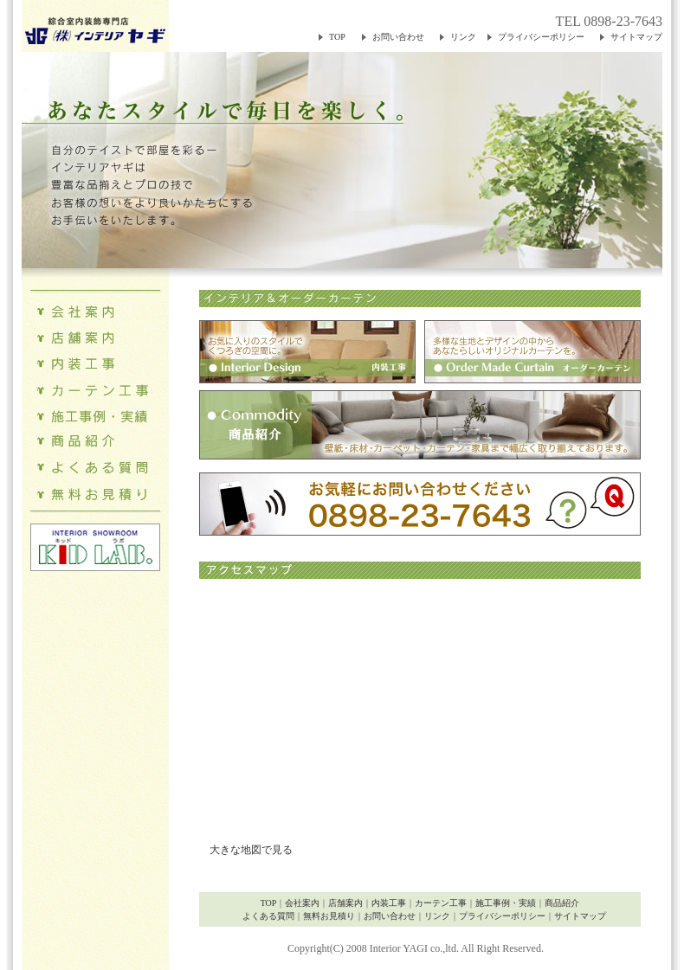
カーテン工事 (441, 903)
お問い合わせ (398, 37)
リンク (463, 37)
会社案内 (302, 903)
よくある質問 (268, 916)
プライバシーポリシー (541, 37)
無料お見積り (329, 916)
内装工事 (388, 903)
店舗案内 (345, 903)
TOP (337, 37)
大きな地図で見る (246, 850)
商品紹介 (562, 903)
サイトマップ (636, 37)
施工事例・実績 (505, 903)
